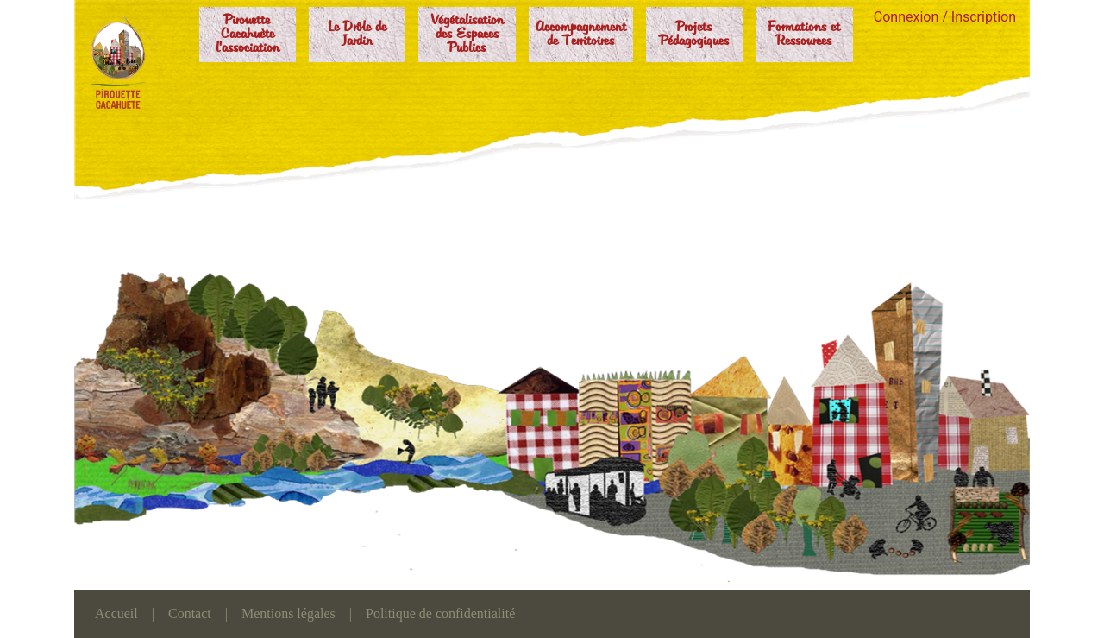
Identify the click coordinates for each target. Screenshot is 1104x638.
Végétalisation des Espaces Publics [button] (467, 34)
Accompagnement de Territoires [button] (581, 34)
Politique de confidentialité (440, 613)
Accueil (116, 613)
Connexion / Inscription (945, 17)
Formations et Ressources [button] (804, 34)
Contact (189, 613)
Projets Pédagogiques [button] (694, 34)
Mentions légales (289, 613)
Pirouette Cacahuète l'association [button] (247, 34)
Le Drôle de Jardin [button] (357, 34)
